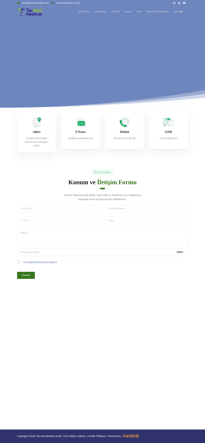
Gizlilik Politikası (97, 436)
